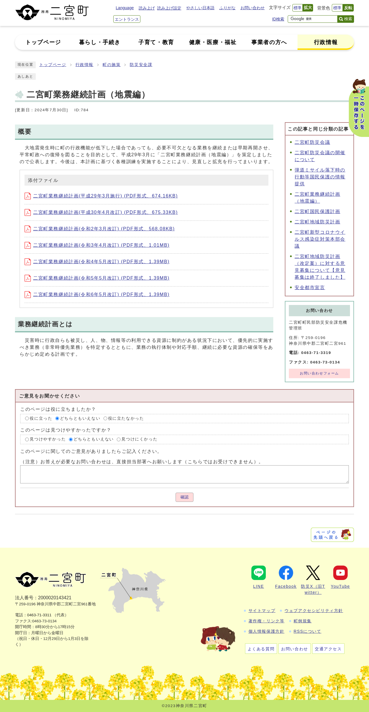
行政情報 (84, 65)
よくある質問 (261, 649)
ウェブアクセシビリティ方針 (314, 610)
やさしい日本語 (200, 7)
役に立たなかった (126, 418)
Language (125, 7)
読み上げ (147, 8)
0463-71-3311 (39, 615)
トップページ (52, 65)
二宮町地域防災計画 (317, 221)
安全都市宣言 (310, 287)
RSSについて (307, 631)
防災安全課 (141, 65)
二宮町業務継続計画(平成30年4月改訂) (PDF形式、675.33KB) (101, 212)
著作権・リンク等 (266, 621)
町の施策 (112, 65)
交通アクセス (328, 649)
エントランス (127, 19)
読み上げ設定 (169, 8)
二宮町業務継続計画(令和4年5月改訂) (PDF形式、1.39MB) (97, 261)
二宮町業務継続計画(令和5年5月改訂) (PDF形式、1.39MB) (97, 278)
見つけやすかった (48, 439)
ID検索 (278, 19)
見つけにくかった (139, 439)
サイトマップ (262, 610)
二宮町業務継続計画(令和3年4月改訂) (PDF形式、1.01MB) (97, 245)
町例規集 (303, 621)
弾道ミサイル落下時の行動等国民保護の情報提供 (320, 176)
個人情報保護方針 (266, 631)
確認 (184, 497)
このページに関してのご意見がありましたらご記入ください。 (91, 451)
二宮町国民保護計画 (317, 211)
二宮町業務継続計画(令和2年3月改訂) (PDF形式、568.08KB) (100, 228)
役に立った (41, 418)
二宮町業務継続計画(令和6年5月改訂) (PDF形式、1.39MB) (97, 294)
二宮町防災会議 (312, 142)
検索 (348, 18)
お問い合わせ (252, 7)
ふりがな (227, 7)
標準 (297, 7)
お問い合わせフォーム (319, 373)
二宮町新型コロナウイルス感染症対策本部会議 (320, 239)
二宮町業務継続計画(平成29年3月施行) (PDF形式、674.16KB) (101, 195)
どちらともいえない (80, 418)
